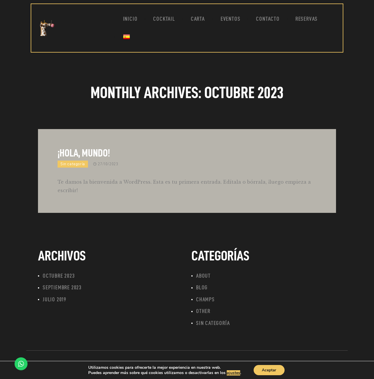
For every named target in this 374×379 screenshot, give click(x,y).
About (203, 276)
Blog (202, 288)
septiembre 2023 (62, 288)
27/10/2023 (108, 164)
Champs (205, 300)
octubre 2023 (59, 276)
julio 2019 (54, 300)
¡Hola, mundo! (84, 153)
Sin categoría (72, 164)
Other (203, 312)
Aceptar (269, 370)
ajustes (233, 372)
